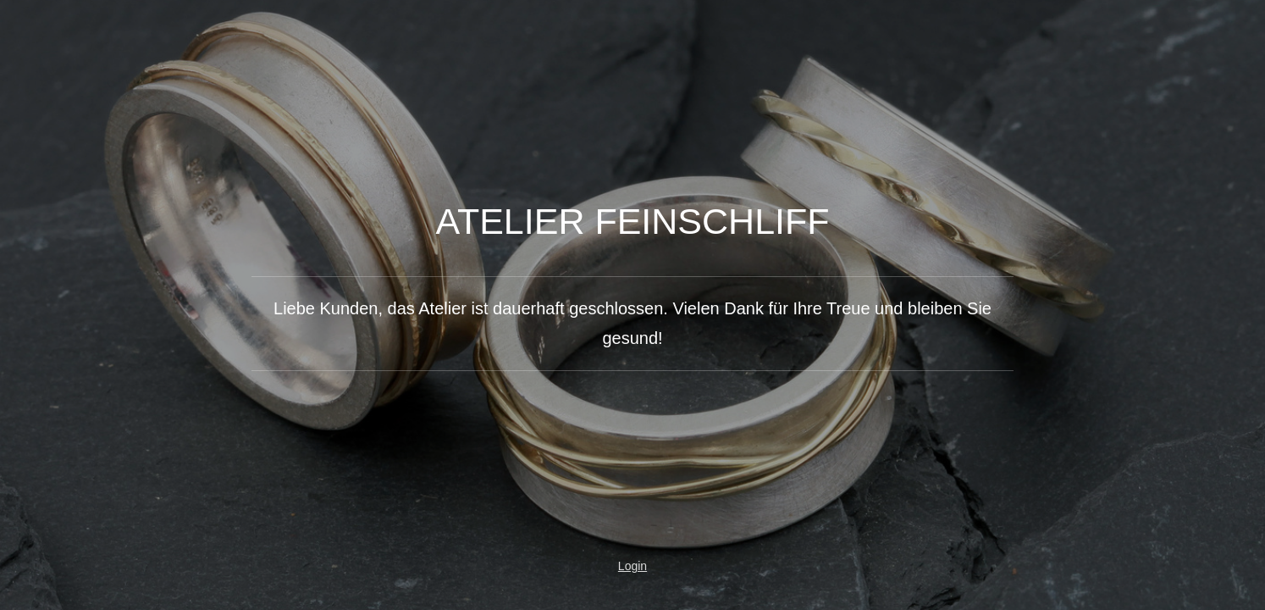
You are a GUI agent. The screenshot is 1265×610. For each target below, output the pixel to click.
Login (632, 566)
